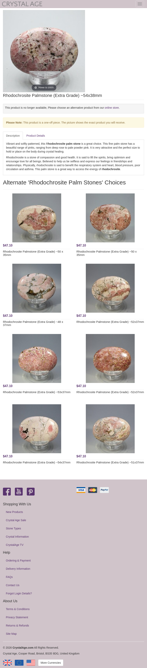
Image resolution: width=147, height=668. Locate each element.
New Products (14, 512)
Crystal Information (17, 536)
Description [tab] (13, 135)
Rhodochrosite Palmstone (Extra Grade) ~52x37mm (110, 321)
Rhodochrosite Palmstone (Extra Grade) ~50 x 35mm (33, 253)
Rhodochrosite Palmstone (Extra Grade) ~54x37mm (37, 462)
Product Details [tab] (35, 135)
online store (112, 107)
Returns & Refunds (17, 625)
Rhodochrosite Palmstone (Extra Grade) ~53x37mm (37, 392)
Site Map (11, 633)
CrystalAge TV (14, 544)
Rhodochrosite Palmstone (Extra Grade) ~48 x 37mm (33, 323)
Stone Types (13, 528)
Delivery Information (18, 568)
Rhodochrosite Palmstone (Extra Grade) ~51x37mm (110, 462)
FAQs (9, 577)
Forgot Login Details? (19, 593)
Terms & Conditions (18, 609)
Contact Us (12, 585)
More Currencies (51, 662)
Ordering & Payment (18, 560)
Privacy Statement (17, 617)
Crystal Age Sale (16, 520)
